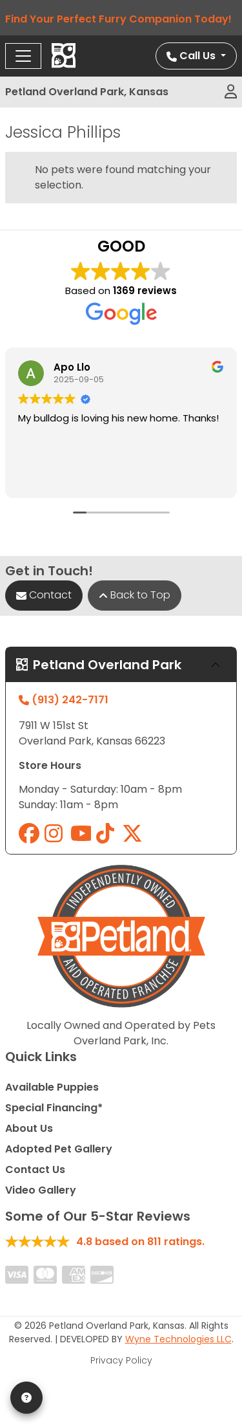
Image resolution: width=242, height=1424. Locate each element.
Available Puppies (52, 1087)
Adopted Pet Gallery (58, 1149)
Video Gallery (40, 1190)
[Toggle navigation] (23, 56)
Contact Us (35, 1169)
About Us (29, 1128)
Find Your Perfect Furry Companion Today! (121, 19)
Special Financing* (54, 1107)
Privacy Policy (121, 1360)
